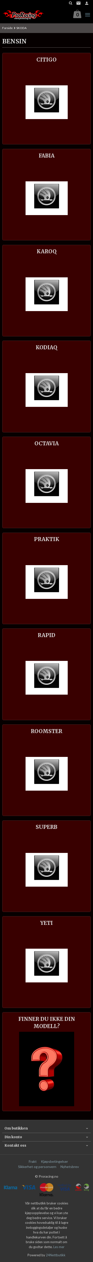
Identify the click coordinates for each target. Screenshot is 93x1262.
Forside (7, 28)
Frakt (33, 1161)
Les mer (58, 1247)
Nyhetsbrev (70, 1167)
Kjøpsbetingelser (54, 1161)
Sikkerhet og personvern (37, 1167)
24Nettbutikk (55, 1255)
